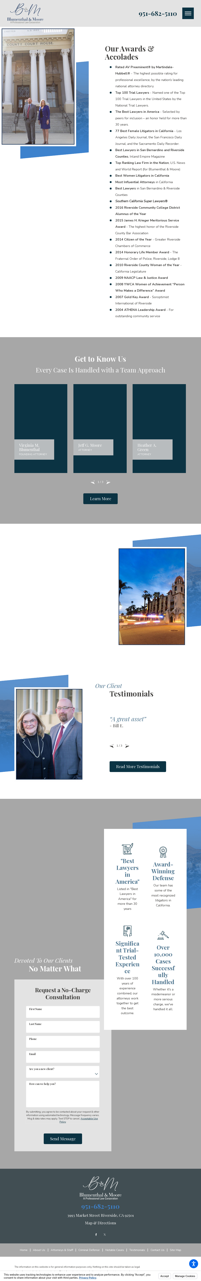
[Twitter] (104, 1233)
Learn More (100, 497)
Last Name (35, 1022)
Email (32, 1052)
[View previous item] (93, 481)
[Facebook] (96, 1233)
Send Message (63, 1137)
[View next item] (108, 481)
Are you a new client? (41, 1067)
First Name (35, 1007)
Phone (33, 1037)
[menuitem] (25, 1248)
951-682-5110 (158, 13)
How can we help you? (42, 1082)
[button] (193, 1263)
